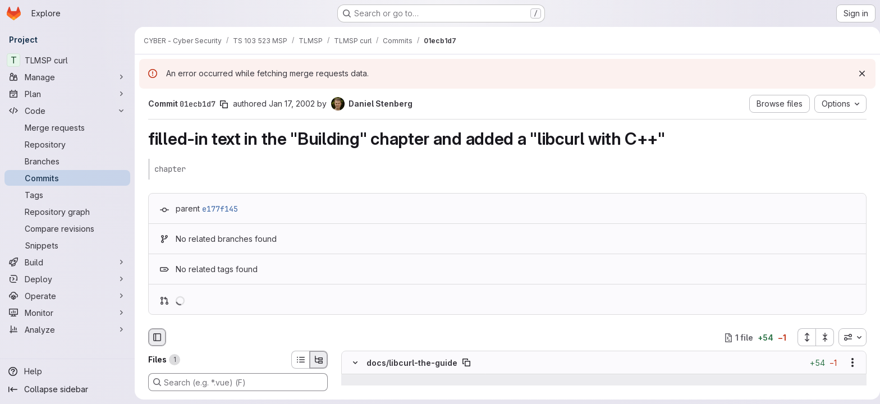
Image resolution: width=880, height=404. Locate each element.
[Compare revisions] (67, 228)
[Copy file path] (464, 363)
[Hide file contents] (353, 363)
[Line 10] (351, 391)
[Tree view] (317, 360)
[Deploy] (67, 279)
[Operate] (67, 296)
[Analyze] (67, 329)
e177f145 (218, 209)
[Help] (67, 371)
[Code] (67, 110)
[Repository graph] (67, 211)
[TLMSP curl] (67, 60)
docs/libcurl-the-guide (409, 363)
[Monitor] (67, 312)
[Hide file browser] (155, 337)
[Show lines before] (367, 380)
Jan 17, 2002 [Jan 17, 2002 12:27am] (290, 103)
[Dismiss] (857, 73)
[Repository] (67, 144)
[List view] (298, 360)
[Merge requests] (67, 127)
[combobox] (850, 337)
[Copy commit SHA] (221, 104)
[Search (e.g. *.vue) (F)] (236, 382)
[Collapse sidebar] (67, 389)
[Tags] (67, 195)
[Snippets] (67, 245)
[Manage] (67, 77)
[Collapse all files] (823, 337)
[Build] (67, 262)
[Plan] (67, 94)
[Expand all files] (804, 337)
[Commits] (67, 178)
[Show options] (850, 363)
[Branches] (67, 161)
